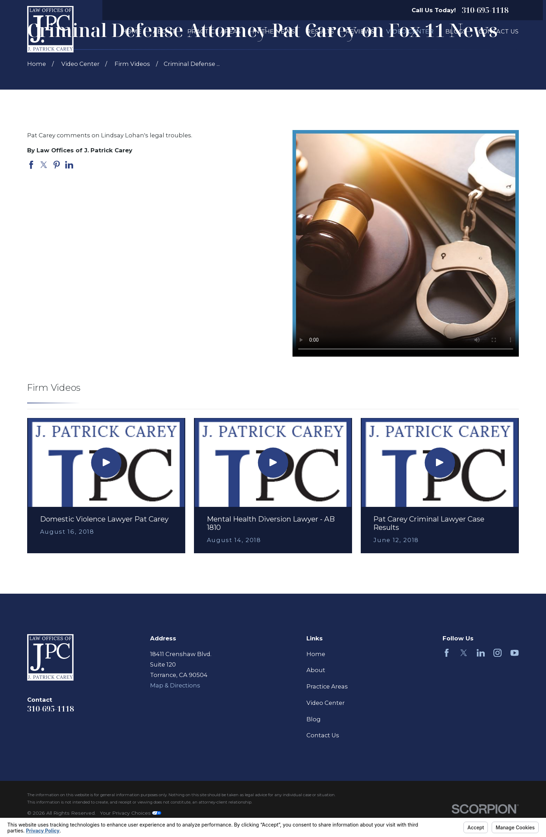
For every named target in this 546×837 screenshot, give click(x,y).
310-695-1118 (485, 10)
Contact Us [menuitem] (498, 31)
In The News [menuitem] (273, 31)
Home (315, 653)
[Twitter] (464, 653)
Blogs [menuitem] (456, 31)
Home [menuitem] (131, 31)
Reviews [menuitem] (360, 31)
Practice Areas (327, 686)
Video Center (325, 702)
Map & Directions (175, 685)
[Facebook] (447, 653)
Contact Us (322, 735)
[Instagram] (497, 653)
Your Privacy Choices (130, 813)
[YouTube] (514, 653)
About (315, 670)
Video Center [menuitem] (410, 31)
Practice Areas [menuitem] (214, 31)
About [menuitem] (164, 31)
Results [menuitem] (320, 31)
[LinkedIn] (481, 653)
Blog (313, 719)
